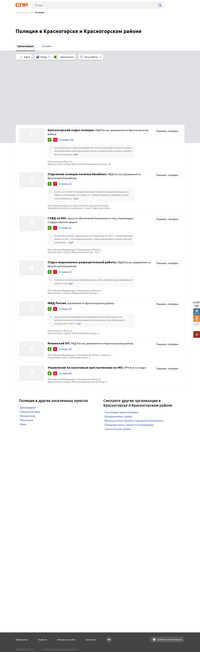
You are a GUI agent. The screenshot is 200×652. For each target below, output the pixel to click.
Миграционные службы (118, 354)
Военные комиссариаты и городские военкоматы (134, 358)
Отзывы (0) (65, 287)
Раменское (26, 358)
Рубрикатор (22, 639)
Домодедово (28, 345)
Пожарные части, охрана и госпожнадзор (129, 363)
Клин (23, 362)
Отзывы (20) (66, 77)
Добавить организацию (169, 639)
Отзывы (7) (65, 247)
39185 (197, 320)
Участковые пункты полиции (122, 350)
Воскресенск (27, 354)
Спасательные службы (118, 367)
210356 (196, 313)
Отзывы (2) (65, 121)
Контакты (91, 639)
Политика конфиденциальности (61, 649)
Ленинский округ (30, 350)
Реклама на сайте (66, 639)
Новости (42, 639)
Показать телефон (167, 69)
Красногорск (22, 12)
